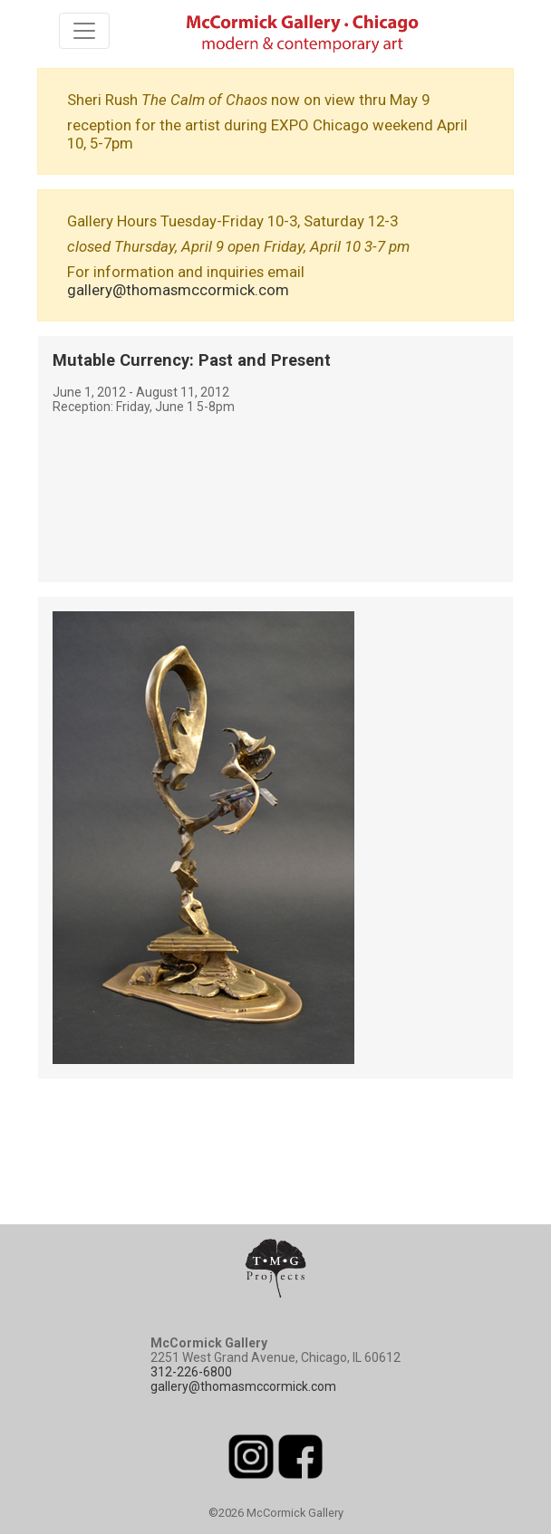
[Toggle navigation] (84, 31)
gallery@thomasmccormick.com (178, 290)
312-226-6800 (191, 1372)
